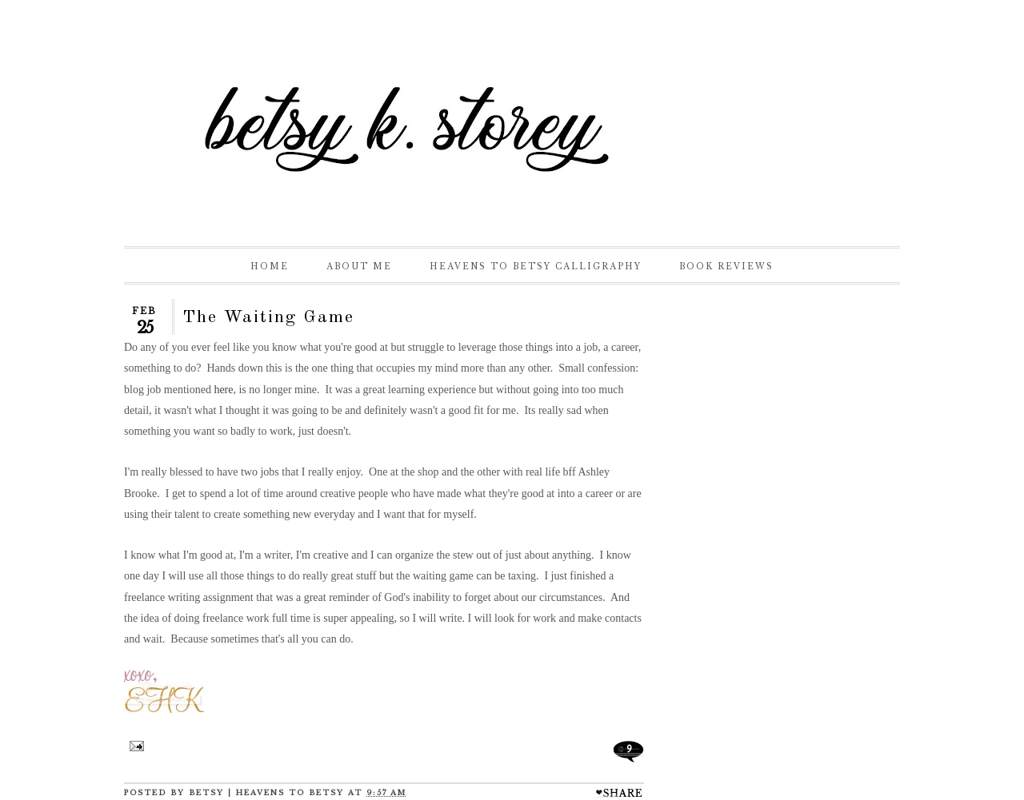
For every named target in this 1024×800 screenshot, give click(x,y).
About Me (359, 266)
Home (269, 266)
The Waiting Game (268, 317)
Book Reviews (726, 266)
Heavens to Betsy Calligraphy (536, 266)
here (223, 390)
